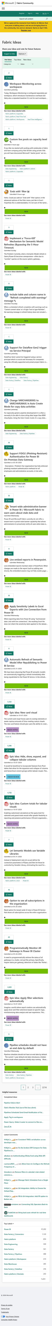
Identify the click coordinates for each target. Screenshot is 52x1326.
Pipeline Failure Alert (12, 1103)
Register (21, 13)
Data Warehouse (10, 1264)
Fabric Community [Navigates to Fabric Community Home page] (25, 3)
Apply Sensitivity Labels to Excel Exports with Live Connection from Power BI (25, 609)
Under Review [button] (13, 777)
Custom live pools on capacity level (28, 139)
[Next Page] (49, 1085)
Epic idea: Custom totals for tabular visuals (28, 805)
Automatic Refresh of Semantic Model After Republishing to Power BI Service (25, 662)
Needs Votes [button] (12, 730)
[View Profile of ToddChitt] (11, 1212)
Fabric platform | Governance (14, 1078)
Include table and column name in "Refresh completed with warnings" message (25, 297)
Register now (26, 30)
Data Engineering (11, 169)
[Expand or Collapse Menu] (3, 8)
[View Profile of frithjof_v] (7, 1139)
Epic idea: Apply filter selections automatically (26, 999)
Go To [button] (45, 13)
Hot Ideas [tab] (8, 59)
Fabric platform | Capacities (14, 114)
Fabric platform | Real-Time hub (15, 116)
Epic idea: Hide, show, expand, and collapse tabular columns (28, 758)
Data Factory (24, 377)
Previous (38, 1278)
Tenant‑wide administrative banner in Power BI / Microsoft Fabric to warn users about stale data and (25, 509)
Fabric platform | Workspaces (14, 119)
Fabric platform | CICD (12, 881)
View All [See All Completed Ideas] (7, 1126)
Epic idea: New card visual (23, 712)
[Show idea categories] (11, 64)
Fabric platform (10, 486)
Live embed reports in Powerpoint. (28, 559)
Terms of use (5, 1308)
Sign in (30, 13)
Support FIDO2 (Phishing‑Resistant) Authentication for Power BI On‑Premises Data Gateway (25, 456)
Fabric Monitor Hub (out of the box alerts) (20, 1107)
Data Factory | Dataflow (12, 380)
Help (37, 13)
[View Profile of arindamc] (14, 1204)
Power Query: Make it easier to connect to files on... (23, 1122)
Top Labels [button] (8, 1223)
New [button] (26, 107)
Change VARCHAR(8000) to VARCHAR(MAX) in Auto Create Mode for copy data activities (23, 403)
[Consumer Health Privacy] (26, 1320)
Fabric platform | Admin (27, 169)
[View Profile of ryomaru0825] (9, 1164)
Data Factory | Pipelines (31, 380)
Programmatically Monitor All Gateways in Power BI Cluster (25, 949)
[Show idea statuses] (26, 64)
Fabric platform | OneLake (14, 1274)
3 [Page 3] (32, 1087)
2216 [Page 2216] (44, 1087)
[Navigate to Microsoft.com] (8, 3)
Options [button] (21, 54)
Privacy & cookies (6, 1305)
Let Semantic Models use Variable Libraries (27, 852)
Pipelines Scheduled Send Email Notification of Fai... (23, 1112)
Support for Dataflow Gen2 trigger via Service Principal (28, 349)
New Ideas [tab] (27, 59)
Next (48, 1278)
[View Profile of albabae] (7, 1156)
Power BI (8, 218)
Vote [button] (10, 77)
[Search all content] (34, 19)
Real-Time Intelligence (35, 119)
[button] (9, 53)
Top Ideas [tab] (17, 59)
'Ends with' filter (18, 191)
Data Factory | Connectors (14, 1234)
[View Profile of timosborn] (8, 1172)
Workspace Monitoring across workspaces (25, 85)
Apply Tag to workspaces (13, 1117)
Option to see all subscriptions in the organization (27, 902)
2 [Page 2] (28, 1087)
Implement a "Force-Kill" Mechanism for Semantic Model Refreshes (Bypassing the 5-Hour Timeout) (23, 242)
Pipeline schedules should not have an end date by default (28, 1046)
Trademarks (5, 1312)
